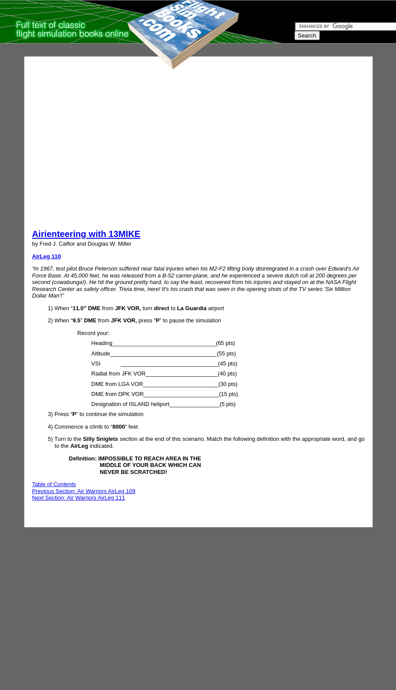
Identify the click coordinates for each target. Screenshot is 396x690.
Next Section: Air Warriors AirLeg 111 (78, 497)
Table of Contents (54, 484)
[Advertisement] (81, 146)
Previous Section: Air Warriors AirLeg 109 (83, 491)
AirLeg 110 (46, 256)
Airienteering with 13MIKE (86, 234)
